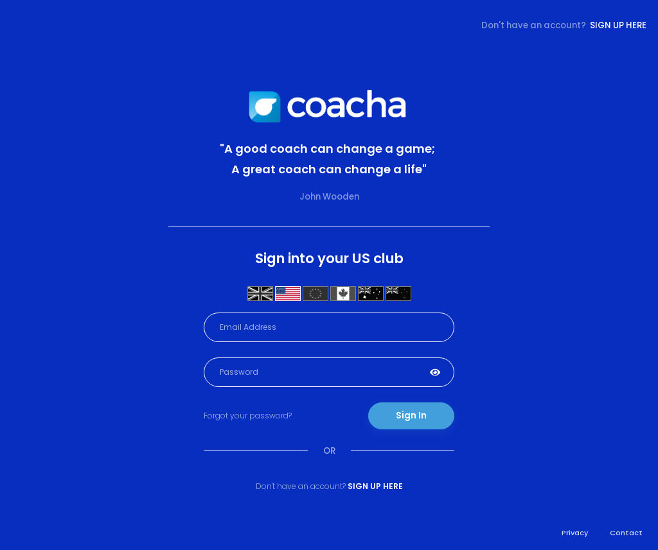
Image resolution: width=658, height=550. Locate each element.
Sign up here (618, 25)
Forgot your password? (248, 415)
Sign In (411, 415)
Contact (626, 533)
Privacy (575, 533)
